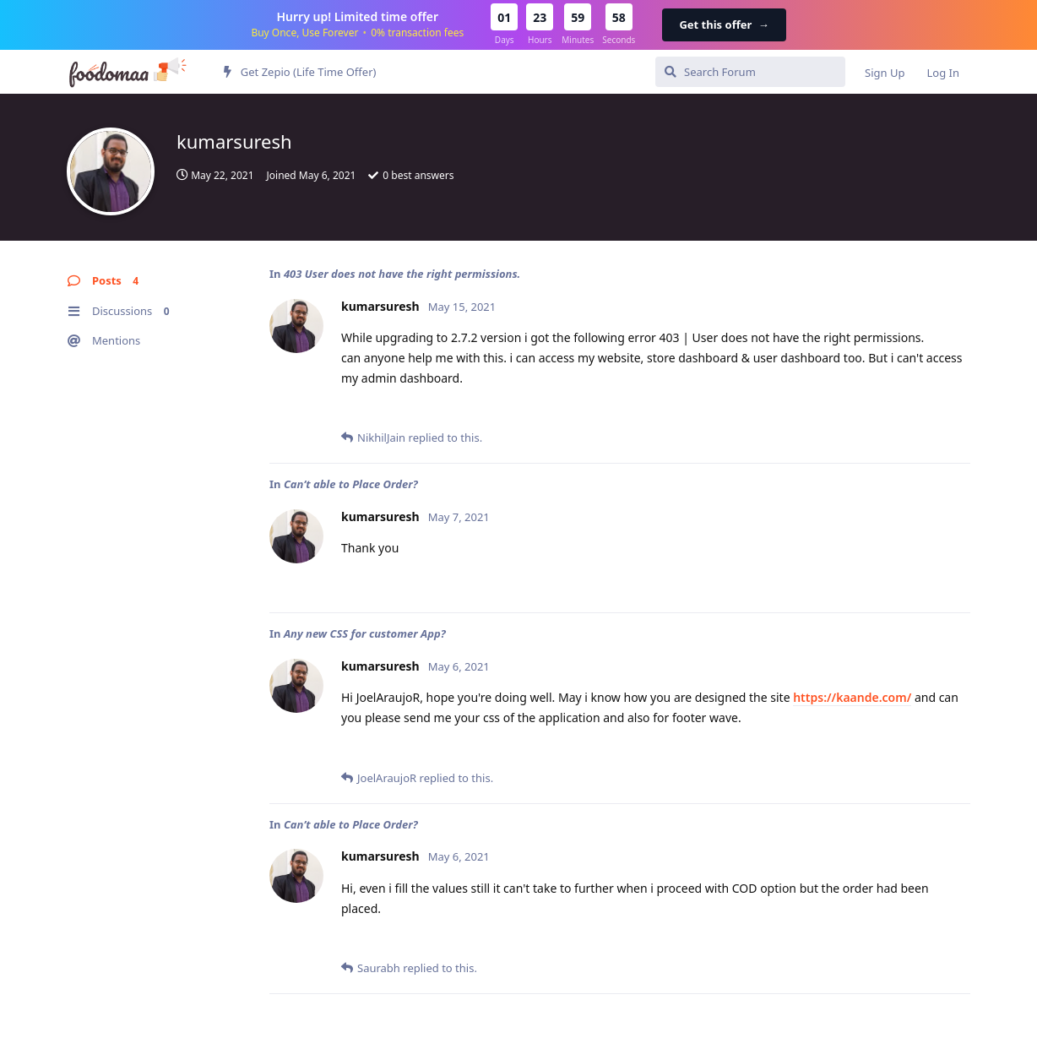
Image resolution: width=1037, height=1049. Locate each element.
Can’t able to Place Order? (351, 484)
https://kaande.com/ (852, 697)
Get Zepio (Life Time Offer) (300, 71)
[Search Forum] (750, 72)
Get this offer (723, 24)
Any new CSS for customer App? (365, 633)
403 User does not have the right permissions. (402, 273)
